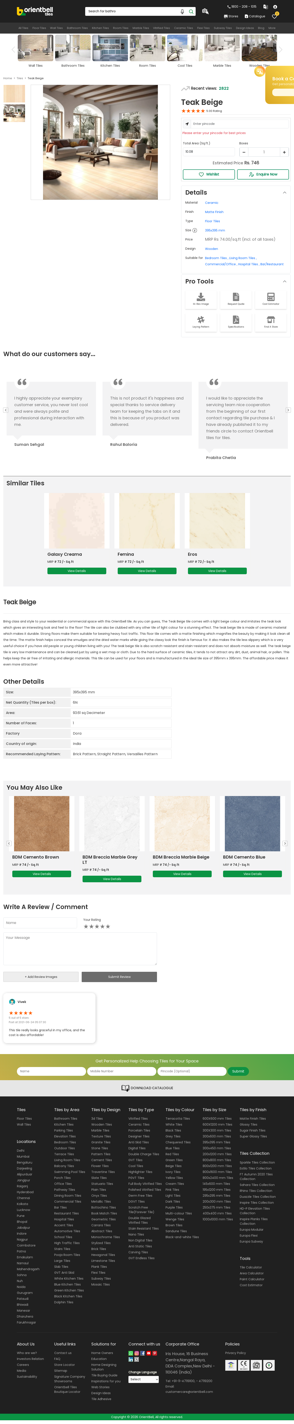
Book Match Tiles (104, 1217)
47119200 (205, 1385)
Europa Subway (251, 1245)
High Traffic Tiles (67, 1247)
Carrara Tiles (101, 1229)
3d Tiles (97, 1122)
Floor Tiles (38, 28)
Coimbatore (26, 1249)
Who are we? (27, 1356)
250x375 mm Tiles (216, 1211)
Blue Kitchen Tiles (67, 1288)
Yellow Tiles (174, 1181)
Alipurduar (24, 1178)
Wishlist (209, 174)
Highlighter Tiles (140, 1175)
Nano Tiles (136, 1238)
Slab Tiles (61, 1270)
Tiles (20, 78)
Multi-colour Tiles (179, 1217)
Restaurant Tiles (66, 1217)
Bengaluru (24, 1166)
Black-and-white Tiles (182, 1241)
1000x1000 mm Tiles (218, 1223)
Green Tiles (174, 1164)
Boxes (243, 143)
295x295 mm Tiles (216, 1199)
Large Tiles (62, 1264)
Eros (192, 556)
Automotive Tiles (67, 1235)
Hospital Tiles (64, 1223)
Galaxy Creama (65, 556)
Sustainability (27, 1380)
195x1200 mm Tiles (217, 1193)
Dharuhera (25, 1320)
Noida (21, 1290)
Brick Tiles (98, 1252)
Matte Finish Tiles (253, 1122)
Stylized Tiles (101, 1247)
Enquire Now (263, 174)
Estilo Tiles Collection (256, 1172)
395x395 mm (215, 230)
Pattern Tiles (100, 1158)
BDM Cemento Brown (106, 860)
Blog (262, 28)
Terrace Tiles (64, 1158)
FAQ (57, 1362)
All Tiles (23, 28)
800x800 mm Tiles (217, 1164)
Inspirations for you (106, 1385)
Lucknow (23, 1213)
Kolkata (22, 1207)
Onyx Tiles (99, 1199)
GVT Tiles (135, 1164)
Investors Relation (30, 1362)
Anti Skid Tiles (138, 1146)
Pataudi (23, 1302)
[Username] (240, 124)
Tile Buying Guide (104, 1379)
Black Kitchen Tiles (68, 1300)
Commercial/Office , (221, 264)
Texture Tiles (101, 1140)
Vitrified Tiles (161, 28)
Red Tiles (172, 1158)
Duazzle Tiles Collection (258, 1200)
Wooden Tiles (101, 1128)
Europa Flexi (249, 1239)
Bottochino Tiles (103, 1211)
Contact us (63, 1356)
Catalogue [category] (255, 16)
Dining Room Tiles (67, 1199)
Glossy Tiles (248, 1128)
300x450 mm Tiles (217, 1152)
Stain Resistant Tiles (143, 1232)
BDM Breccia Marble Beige (252, 860)
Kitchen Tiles (100, 28)
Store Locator (64, 1368)
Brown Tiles (174, 1229)
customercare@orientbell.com (189, 1395)
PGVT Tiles (136, 1181)
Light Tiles (173, 1199)
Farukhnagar (26, 1326)
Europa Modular (251, 1233)
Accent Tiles (63, 1229)
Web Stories (100, 1391)
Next (279, 49)
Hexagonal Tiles (103, 1258)
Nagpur (22, 1243)
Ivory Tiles (173, 1175)
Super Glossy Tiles (253, 1140)
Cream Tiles (175, 1187)
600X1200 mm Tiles (217, 1128)
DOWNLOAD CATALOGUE (147, 1092)
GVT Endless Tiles (141, 1262)
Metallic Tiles (101, 1205)
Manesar (23, 1314)
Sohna (22, 1278)
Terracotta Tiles (178, 1122)
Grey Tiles (173, 1140)
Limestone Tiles (103, 1264)
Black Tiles (173, 1134)
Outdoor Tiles (64, 1152)
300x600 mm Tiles (217, 1140)
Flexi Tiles (203, 28)
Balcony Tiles (64, 1170)
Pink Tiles (172, 1193)
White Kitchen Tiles (68, 1282)
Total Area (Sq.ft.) (196, 143)
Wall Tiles (56, 28)
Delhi (20, 1154)
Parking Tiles (63, 1134)
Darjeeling (24, 1172)
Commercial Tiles (67, 1205)
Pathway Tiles (64, 1193)
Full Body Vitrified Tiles (145, 1187)
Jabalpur (23, 1231)
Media (21, 1374)
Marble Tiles (140, 28)
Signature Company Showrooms (69, 1382)
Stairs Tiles (62, 1252)
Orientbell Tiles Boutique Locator (67, 1393)
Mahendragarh (28, 1272)
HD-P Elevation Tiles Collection (255, 1214)
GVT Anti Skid (64, 1276)
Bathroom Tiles (77, 28)
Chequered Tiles (178, 1146)
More (273, 28)
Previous (14, 49)
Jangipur (23, 1184)
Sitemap (60, 1374)
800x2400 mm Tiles (218, 1181)
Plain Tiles (98, 1193)
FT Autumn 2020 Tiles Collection (256, 1180)
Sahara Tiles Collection (257, 1188)
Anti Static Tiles (140, 1250)
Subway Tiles (223, 28)
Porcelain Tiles (139, 1134)
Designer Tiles (139, 1140)
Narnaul (23, 1266)
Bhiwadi (22, 1308)
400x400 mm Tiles (217, 1217)
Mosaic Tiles (100, 1288)
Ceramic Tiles (183, 28)
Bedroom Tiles (65, 1146)
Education (99, 1362)
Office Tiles (63, 1187)
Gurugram (25, 1296)
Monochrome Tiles (105, 1241)
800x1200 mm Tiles (217, 1170)
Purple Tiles (174, 1211)
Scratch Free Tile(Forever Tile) (141, 1213)
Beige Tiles (174, 1170)
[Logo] (35, 11)
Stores (231, 16)
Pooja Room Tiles (67, 1258)
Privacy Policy (235, 1356)
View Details (77, 573)
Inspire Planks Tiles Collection (254, 1224)
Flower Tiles (100, 1170)
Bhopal (22, 1225)
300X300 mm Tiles (217, 1134)
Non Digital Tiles (140, 1244)
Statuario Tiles (102, 1187)
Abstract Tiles (101, 1235)
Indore (22, 1237)
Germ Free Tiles (140, 1199)
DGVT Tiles (136, 1205)
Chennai (23, 1201)
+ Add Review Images (41, 980)
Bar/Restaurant (272, 264)
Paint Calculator (252, 1283)
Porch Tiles (62, 1181)
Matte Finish (214, 212)
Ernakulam (25, 1261)
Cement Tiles (101, 1164)
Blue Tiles (173, 1152)
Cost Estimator (251, 1289)
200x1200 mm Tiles (217, 1158)
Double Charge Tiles (143, 1158)
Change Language (142, 1376)
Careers (23, 1368)
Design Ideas (245, 28)
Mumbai (23, 1160)
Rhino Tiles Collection (256, 1194)
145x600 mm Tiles (216, 1187)
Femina (126, 556)
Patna (21, 1255)
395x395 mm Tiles (216, 1146)
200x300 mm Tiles (217, 1205)
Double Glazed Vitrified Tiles (139, 1224)
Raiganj (22, 1189)
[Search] (191, 11)
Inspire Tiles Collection (257, 1206)
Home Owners (102, 1356)
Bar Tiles (60, 1211)
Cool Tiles (135, 1170)
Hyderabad (25, 1195)
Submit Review (119, 980)
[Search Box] (140, 11)
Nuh (20, 1284)
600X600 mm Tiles (217, 1122)
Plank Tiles (99, 1270)
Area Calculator (252, 1277)
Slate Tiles (99, 1181)
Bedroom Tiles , (216, 258)
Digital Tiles (137, 1152)
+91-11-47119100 (183, 1385)
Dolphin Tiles (63, 1306)
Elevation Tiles (65, 1140)
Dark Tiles (173, 1205)
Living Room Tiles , (242, 258)
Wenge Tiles (175, 1223)
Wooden (211, 249)
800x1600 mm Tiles (217, 1175)
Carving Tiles (138, 1256)
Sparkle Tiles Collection (257, 1166)
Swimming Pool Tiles (69, 1175)
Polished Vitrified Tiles (144, 1193)
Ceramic (211, 203)
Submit (238, 1074)
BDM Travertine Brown (37, 860)
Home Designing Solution (103, 1370)
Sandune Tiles (176, 1235)
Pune (21, 1219)
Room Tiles (120, 28)
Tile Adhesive (101, 1403)
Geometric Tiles (103, 1223)
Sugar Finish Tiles (252, 1134)
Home (7, 78)
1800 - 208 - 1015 (241, 6)
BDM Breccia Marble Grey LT (181, 863)
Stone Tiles (99, 1152)
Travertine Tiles (103, 1175)
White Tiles (174, 1128)
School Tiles (63, 1241)
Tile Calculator (251, 1271)
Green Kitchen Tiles (69, 1294)
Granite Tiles (100, 1146)
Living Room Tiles (67, 1164)
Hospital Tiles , (248, 264)
